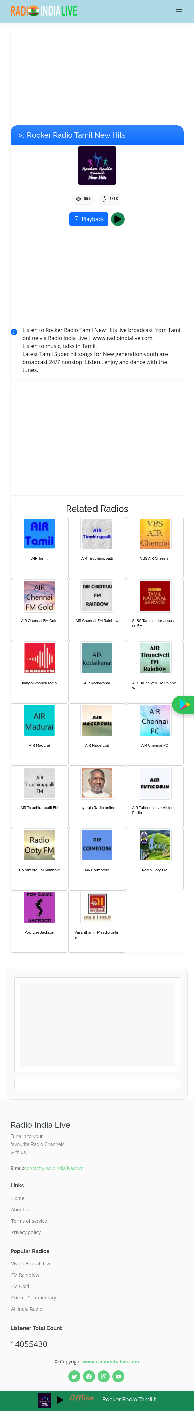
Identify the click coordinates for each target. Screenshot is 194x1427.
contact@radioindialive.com (53, 1168)
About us (21, 1209)
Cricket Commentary (33, 1297)
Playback (89, 219)
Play (120, 219)
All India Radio (27, 1309)
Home (18, 1198)
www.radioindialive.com (110, 1361)
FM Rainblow (25, 1275)
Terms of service (29, 1221)
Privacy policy (26, 1232)
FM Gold (20, 1286)
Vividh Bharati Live (31, 1263)
